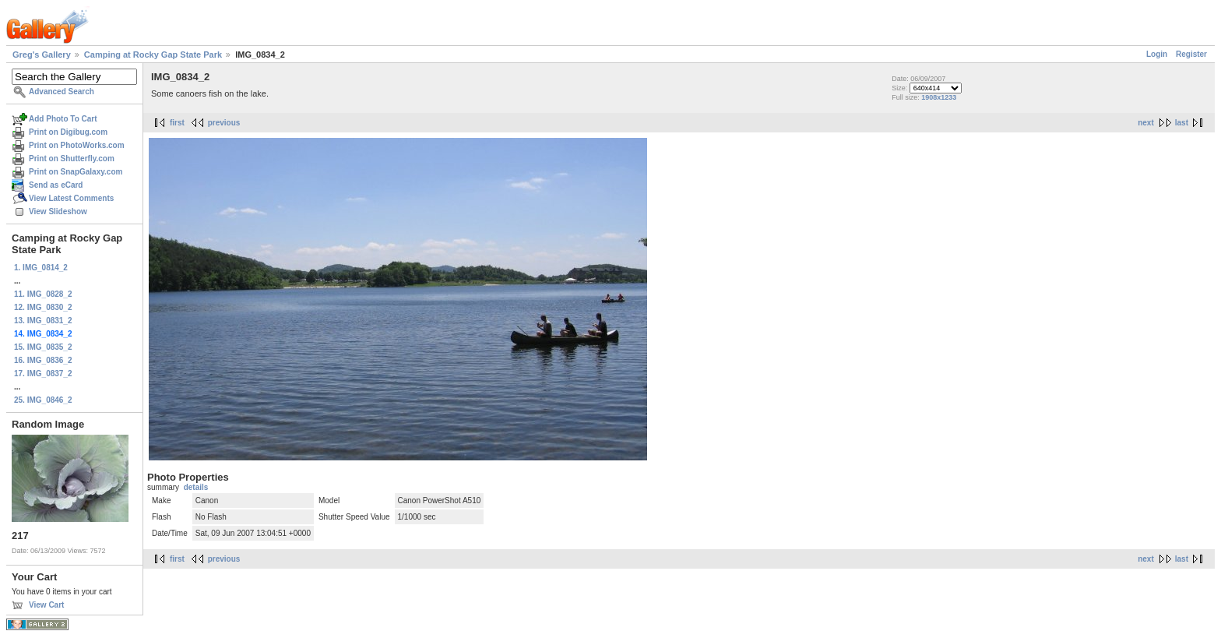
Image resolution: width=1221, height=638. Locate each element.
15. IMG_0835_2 (43, 347)
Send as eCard (56, 185)
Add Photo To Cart (63, 119)
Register (1191, 54)
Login (1156, 54)
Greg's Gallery (41, 54)
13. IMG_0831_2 (43, 320)
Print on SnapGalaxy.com (75, 171)
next (1146, 122)
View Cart (46, 605)
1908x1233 (938, 97)
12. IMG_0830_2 (43, 307)
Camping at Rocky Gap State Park (153, 54)
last (1181, 122)
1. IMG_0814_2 (41, 267)
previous (224, 122)
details (196, 487)
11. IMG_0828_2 (43, 294)
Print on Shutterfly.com (71, 158)
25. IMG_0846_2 (43, 400)
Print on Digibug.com (68, 132)
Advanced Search (61, 91)
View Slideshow (58, 211)
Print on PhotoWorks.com (77, 145)
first (177, 122)
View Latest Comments (71, 198)
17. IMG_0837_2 (43, 373)
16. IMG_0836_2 (43, 360)
